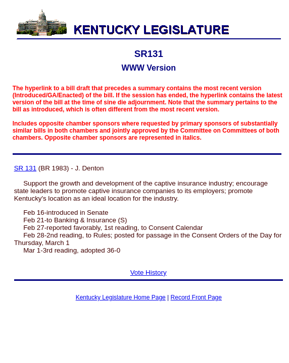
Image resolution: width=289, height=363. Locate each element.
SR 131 (25, 168)
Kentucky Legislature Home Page (121, 297)
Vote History (148, 272)
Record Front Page (196, 297)
